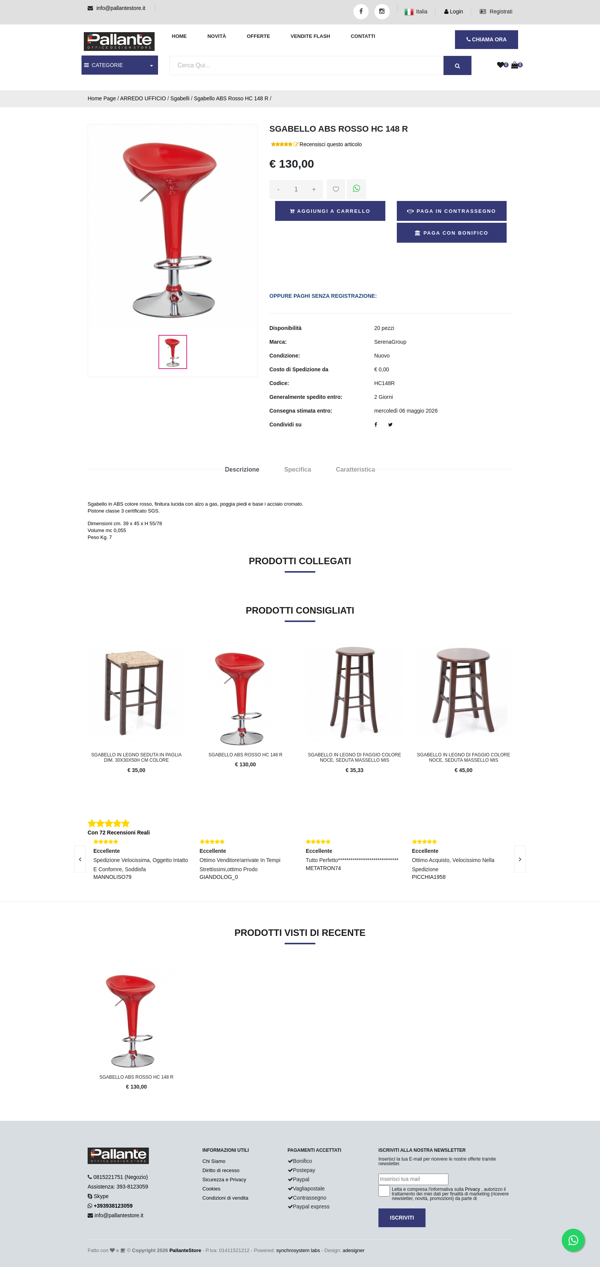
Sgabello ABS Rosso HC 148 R (231, 98)
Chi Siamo (213, 1161)
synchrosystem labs (298, 1250)
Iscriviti (402, 1218)
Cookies (211, 1189)
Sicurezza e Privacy (224, 1179)
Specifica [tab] (297, 469)
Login (453, 11)
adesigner (353, 1250)
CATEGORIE (103, 65)
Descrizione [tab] (242, 469)
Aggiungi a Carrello (330, 211)
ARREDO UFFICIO (143, 98)
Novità (216, 36)
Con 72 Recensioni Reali (119, 832)
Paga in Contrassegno (451, 211)
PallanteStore (185, 1250)
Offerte (258, 36)
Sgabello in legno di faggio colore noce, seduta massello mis (354, 757)
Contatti (363, 36)
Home (179, 36)
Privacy (472, 1189)
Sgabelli (179, 98)
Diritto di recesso (221, 1170)
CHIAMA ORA (486, 39)
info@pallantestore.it (120, 8)
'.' (89, 970)
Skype (101, 1196)
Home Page (102, 98)
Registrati (496, 11)
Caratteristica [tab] (355, 469)
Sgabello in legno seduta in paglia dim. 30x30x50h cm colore (136, 757)
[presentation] (80, 859)
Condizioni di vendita (225, 1198)
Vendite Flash (310, 36)
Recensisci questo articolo (331, 144)
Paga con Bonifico (451, 233)
